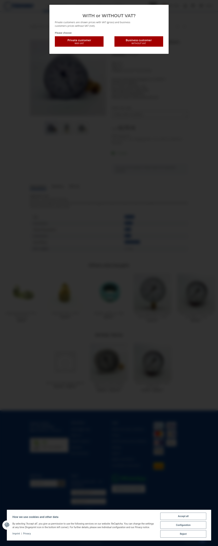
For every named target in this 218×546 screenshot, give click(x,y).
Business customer (138, 41)
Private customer (79, 41)
